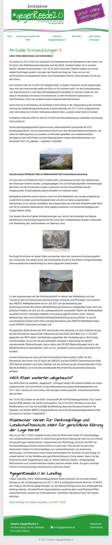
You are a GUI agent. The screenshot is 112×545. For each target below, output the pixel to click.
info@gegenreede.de (64, 527)
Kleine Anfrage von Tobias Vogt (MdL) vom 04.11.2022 (37, 502)
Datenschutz (96, 527)
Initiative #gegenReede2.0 (57, 38)
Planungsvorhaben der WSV (28, 38)
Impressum (96, 523)
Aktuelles (76, 36)
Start (9, 36)
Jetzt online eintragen (94, 38)
